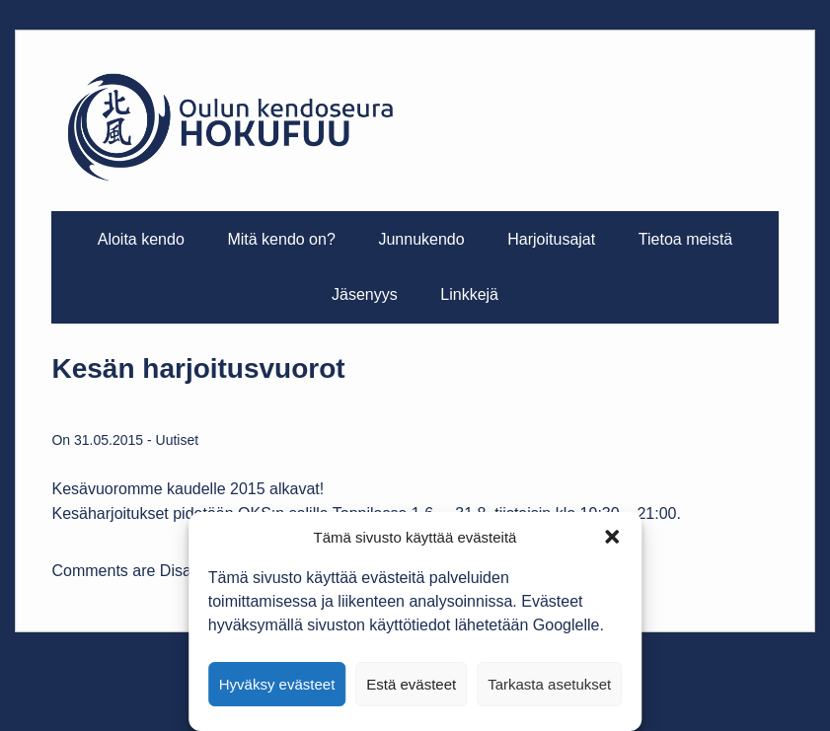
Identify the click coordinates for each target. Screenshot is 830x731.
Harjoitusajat (551, 239)
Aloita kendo (141, 239)
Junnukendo (421, 239)
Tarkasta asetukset (549, 684)
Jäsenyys (365, 294)
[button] (612, 537)
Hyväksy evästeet (277, 684)
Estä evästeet (411, 684)
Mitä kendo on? (281, 239)
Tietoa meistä (685, 239)
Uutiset (177, 440)
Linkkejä (469, 294)
